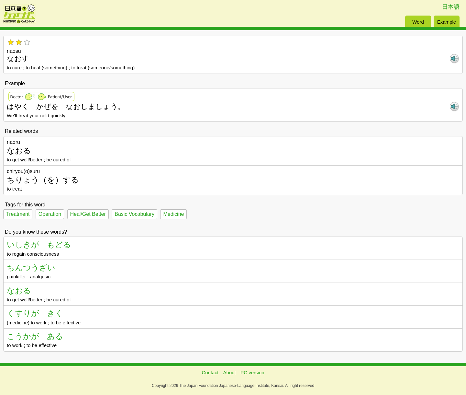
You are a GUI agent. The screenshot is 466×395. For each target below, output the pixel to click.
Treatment (17, 214)
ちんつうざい (31, 267)
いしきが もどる (39, 244)
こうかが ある (35, 336)
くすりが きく (35, 313)
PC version (252, 372)
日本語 (451, 7)
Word (418, 22)
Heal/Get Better (88, 214)
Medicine (173, 214)
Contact (210, 372)
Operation (50, 214)
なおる (19, 290)
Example (446, 22)
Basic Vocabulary (134, 214)
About (229, 372)
